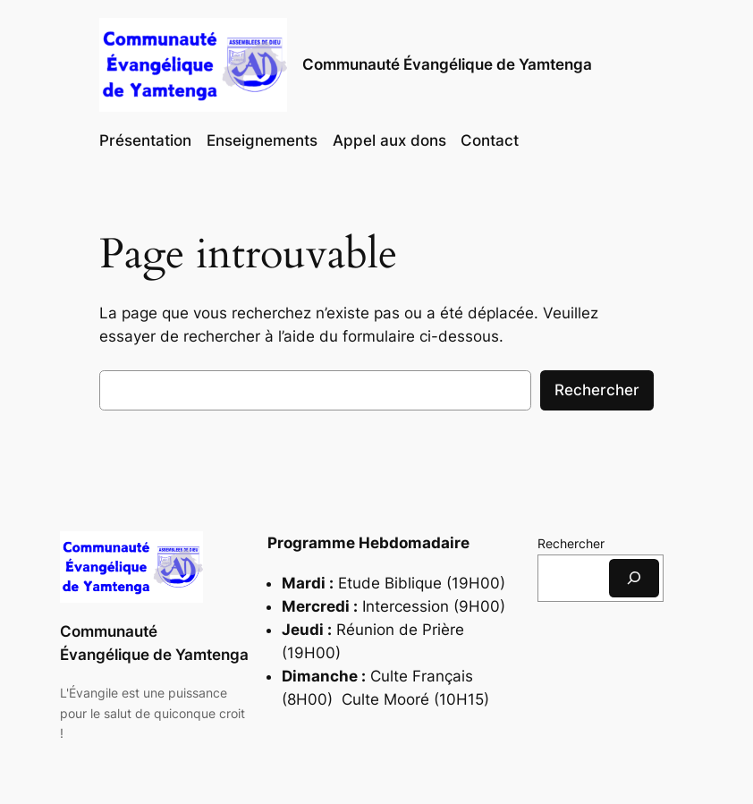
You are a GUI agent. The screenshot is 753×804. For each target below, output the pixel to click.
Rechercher (596, 390)
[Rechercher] (634, 578)
